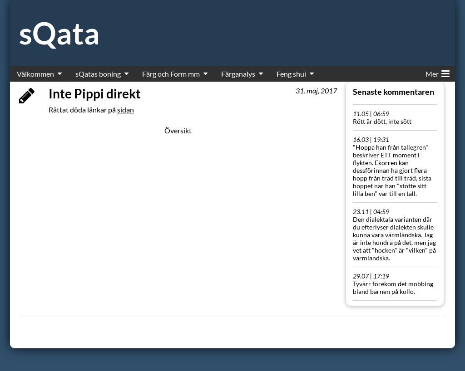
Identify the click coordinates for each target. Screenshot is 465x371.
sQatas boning (98, 73)
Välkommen (35, 73)
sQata (59, 33)
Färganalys (238, 73)
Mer (437, 72)
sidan (125, 109)
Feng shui (291, 73)
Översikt (178, 130)
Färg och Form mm (171, 73)
